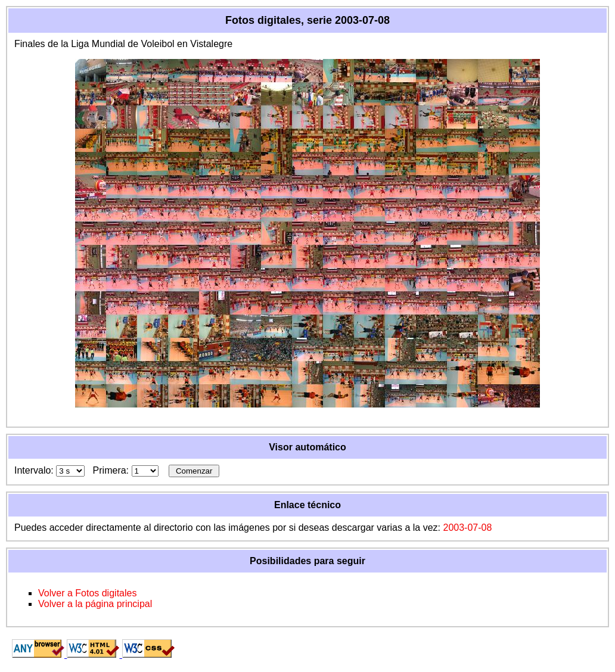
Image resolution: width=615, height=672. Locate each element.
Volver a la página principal (95, 604)
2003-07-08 (467, 527)
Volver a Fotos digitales (87, 593)
